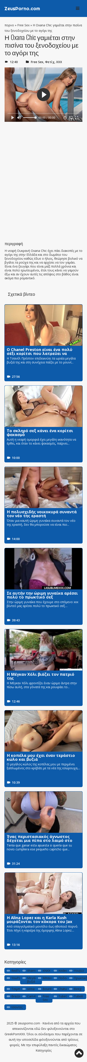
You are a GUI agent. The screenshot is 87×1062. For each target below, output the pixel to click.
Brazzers (17, 996)
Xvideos (63, 970)
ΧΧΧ (59, 62)
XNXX (46, 970)
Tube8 (78, 996)
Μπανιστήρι (51, 978)
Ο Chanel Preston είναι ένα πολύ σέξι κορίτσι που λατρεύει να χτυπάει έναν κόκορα (39, 353)
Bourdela (49, 989)
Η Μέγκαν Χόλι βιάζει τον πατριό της (40, 676)
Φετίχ (49, 62)
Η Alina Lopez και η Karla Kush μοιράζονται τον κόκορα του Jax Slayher (39, 921)
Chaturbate (66, 989)
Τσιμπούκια (19, 989)
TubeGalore (66, 996)
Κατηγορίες (44, 1050)
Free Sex (23, 25)
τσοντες (17, 1007)
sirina (31, 989)
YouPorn (17, 978)
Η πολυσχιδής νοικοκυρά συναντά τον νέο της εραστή (42, 513)
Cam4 (31, 996)
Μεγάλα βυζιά (32, 979)
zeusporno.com (29, 1023)
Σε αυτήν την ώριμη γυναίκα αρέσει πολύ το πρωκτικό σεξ (42, 595)
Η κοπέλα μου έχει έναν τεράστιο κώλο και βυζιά (41, 757)
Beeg (77, 989)
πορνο (9, 25)
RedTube (17, 970)
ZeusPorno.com (22, 8)
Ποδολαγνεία (68, 978)
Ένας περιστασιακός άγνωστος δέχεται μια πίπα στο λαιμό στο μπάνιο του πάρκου (39, 840)
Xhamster (34, 970)
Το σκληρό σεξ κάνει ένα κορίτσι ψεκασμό (40, 432)
